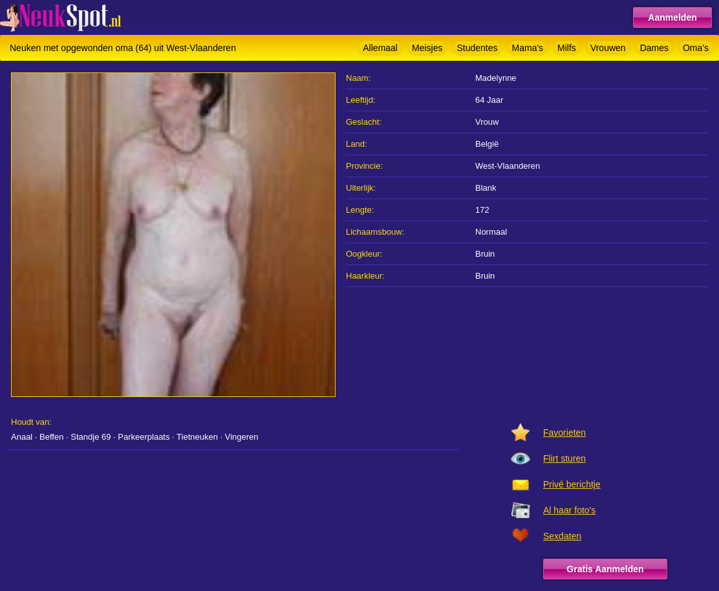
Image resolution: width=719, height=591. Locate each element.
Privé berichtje (572, 484)
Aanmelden (672, 17)
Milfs (566, 48)
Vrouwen (608, 48)
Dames (654, 48)
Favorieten (564, 432)
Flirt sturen (564, 458)
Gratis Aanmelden (604, 569)
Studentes (476, 48)
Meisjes (427, 48)
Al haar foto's (569, 510)
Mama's (528, 48)
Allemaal (380, 48)
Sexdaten (562, 536)
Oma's (696, 48)
